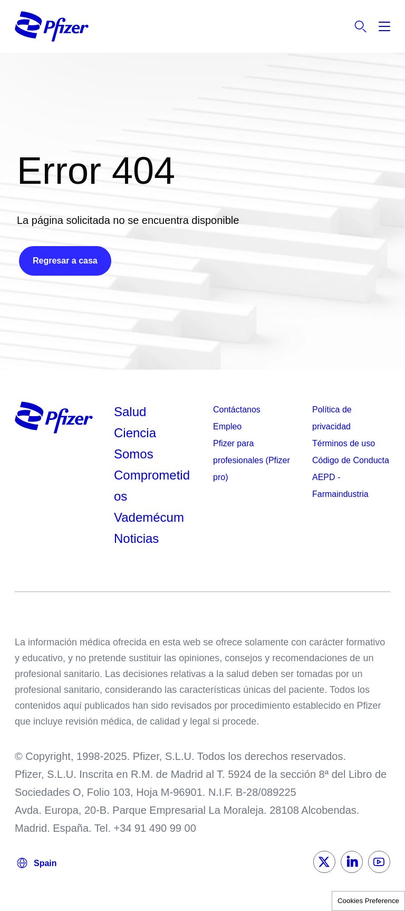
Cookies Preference (368, 901)
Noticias (136, 538)
